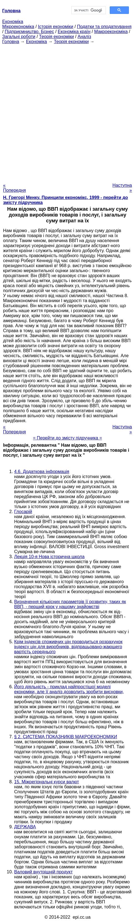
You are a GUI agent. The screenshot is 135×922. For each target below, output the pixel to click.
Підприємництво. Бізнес (29, 31)
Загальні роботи (18, 36)
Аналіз (84, 36)
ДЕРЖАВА (25, 826)
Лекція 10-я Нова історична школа (49, 556)
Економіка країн (74, 31)
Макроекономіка (111, 31)
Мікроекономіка (18, 26)
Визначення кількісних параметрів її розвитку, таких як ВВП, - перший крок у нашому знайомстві (70, 604)
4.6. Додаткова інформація (41, 471)
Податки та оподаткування (104, 26)
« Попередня (14, 188)
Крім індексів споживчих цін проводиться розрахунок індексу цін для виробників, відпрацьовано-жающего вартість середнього (68, 646)
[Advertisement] (67, 111)
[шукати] (88, 10)
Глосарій (23, 511)
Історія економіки (55, 26)
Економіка (12, 21)
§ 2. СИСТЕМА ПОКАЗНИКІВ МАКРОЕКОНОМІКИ (65, 736)
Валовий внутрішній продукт (43, 871)
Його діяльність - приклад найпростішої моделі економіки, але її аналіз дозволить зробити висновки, (69, 689)
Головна (10, 41)
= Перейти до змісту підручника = (67, 438)
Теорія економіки (56, 36)
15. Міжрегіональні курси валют (46, 781)
